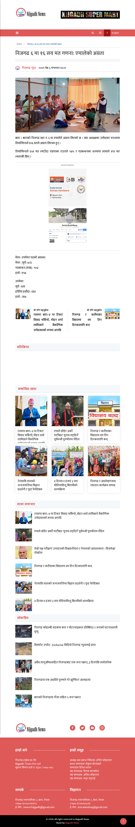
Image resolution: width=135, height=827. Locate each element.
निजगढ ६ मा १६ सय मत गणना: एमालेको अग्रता (44, 44)
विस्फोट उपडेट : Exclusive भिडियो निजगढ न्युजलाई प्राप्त (65, 645)
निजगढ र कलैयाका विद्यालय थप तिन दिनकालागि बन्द (100, 435)
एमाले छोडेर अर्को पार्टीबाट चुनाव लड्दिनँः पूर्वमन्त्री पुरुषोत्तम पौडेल (67, 435)
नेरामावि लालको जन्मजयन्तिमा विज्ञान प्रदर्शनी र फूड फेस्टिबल (30, 485)
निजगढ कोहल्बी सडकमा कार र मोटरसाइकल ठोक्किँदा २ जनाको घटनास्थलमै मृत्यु (75, 629)
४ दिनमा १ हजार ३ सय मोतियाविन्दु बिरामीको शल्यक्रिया (66, 485)
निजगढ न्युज (29, 68)
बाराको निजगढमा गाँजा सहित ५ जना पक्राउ (57, 697)
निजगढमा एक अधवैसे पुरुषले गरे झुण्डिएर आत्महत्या (62, 679)
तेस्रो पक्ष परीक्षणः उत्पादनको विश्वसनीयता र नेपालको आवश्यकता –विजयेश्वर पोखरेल (74, 550)
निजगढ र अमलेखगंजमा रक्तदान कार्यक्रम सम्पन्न (103, 483)
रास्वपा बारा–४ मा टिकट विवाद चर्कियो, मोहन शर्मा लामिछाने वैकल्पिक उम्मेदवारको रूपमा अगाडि (31, 437)
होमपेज (19, 44)
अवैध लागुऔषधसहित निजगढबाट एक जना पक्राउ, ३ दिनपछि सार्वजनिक (73, 662)
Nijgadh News (72, 823)
